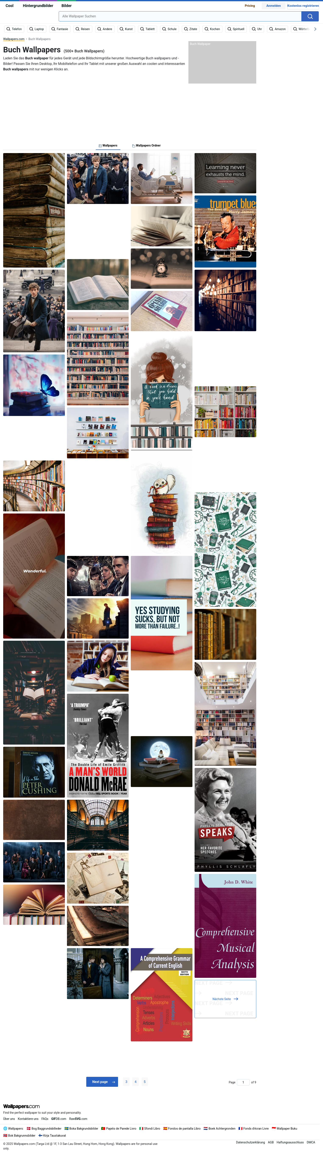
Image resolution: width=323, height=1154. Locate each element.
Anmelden (273, 6)
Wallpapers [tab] (108, 145)
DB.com (58, 1119)
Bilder (66, 5)
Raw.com (78, 1119)
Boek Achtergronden (222, 1128)
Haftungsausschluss (290, 1142)
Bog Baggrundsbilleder (46, 1128)
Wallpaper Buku (287, 1128)
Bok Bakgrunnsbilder (21, 1135)
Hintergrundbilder (38, 5)
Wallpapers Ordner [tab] (146, 145)
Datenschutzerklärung (250, 1142)
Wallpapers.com (14, 39)
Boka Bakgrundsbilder (83, 1128)
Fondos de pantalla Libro (184, 1128)
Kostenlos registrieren (303, 6)
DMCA (311, 1142)
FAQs (44, 1119)
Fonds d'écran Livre (256, 1128)
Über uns (9, 1119)
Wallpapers (15, 1128)
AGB (271, 1142)
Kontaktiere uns (28, 1119)
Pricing (250, 6)
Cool (10, 5)
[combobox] (180, 16)
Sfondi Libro (152, 1128)
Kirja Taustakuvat (54, 1135)
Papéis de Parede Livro (121, 1128)
